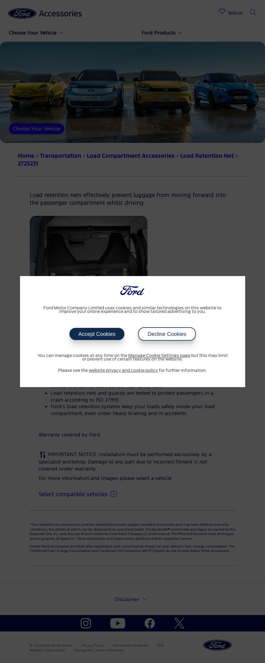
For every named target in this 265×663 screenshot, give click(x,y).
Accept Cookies (96, 334)
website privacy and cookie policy (123, 371)
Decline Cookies (167, 334)
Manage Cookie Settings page (159, 356)
